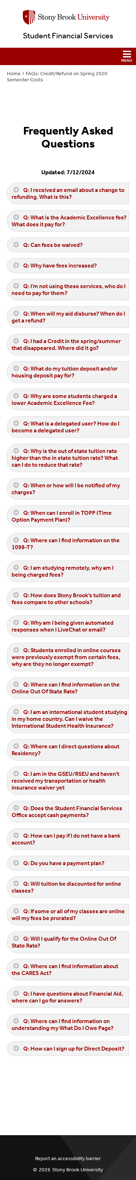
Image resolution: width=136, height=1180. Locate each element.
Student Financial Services (68, 35)
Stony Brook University (77, 1170)
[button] (68, 56)
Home (14, 73)
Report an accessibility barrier (68, 1158)
